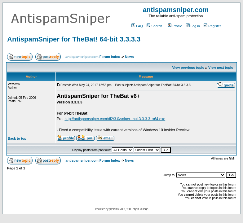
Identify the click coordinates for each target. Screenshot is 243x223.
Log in (193, 26)
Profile (175, 26)
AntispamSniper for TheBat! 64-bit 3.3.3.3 (73, 39)
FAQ (137, 26)
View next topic (220, 67)
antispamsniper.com (176, 10)
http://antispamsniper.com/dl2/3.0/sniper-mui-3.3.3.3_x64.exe (114, 119)
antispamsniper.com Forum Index (92, 57)
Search (154, 26)
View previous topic (188, 67)
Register (212, 26)
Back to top (17, 138)
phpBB (113, 209)
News (129, 57)
